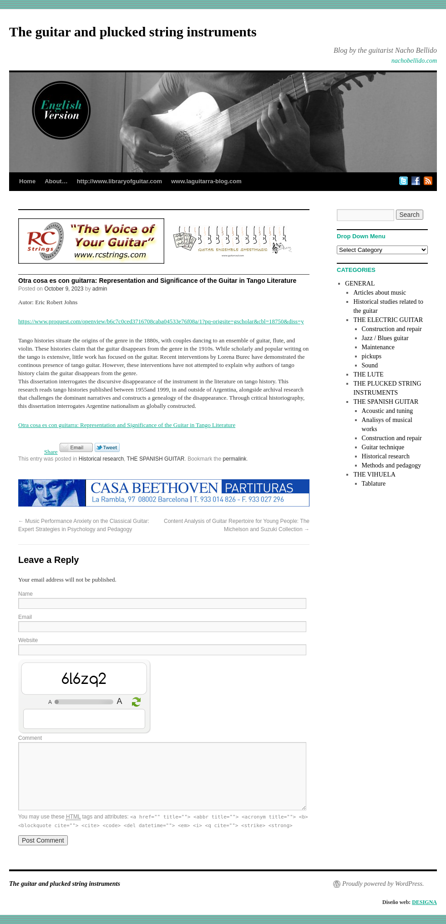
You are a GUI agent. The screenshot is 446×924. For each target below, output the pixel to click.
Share (51, 451)
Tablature (374, 483)
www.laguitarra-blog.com (206, 181)
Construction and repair (392, 329)
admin (99, 289)
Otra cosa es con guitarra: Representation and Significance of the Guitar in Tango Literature (126, 425)
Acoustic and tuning (387, 410)
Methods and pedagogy (391, 465)
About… (56, 181)
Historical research (101, 459)
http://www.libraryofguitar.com (119, 181)
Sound (370, 365)
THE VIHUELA (374, 474)
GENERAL (360, 283)
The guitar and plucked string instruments (133, 31)
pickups (372, 356)
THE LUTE (368, 374)
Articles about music (379, 292)
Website (28, 640)
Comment (30, 738)
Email (25, 617)
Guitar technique (383, 447)
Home (27, 181)
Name (25, 594)
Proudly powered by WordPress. (383, 883)
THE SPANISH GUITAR (156, 459)
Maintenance (378, 347)
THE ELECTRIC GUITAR (388, 319)
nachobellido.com (414, 60)
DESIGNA (424, 902)
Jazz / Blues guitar (385, 338)
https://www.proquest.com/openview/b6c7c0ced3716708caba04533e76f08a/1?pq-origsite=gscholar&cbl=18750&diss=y (161, 321)
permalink (235, 459)
